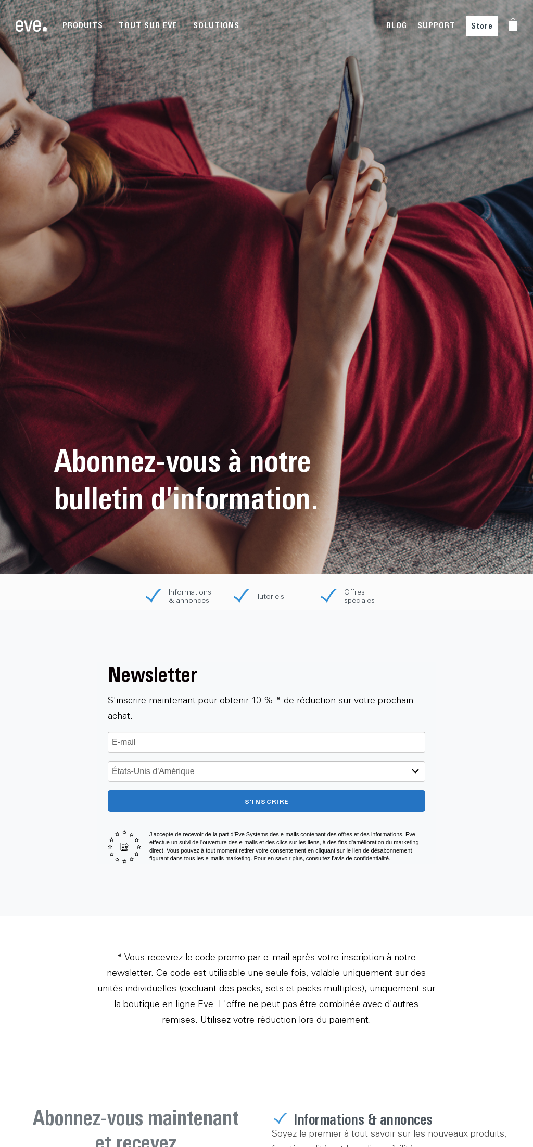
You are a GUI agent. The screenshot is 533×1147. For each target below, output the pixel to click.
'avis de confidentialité (361, 858)
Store (482, 26)
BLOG (396, 25)
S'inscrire (267, 801)
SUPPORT (436, 25)
